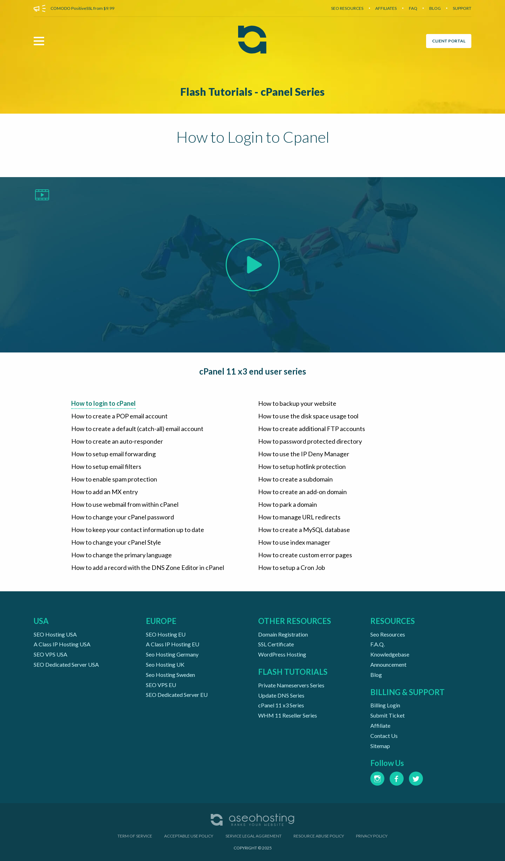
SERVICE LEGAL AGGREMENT (253, 836)
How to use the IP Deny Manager (303, 454)
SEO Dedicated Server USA (66, 664)
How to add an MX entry (104, 492)
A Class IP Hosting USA (62, 644)
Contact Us (384, 735)
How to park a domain (287, 504)
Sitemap (380, 745)
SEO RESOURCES (347, 8)
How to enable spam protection (114, 479)
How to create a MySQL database (304, 529)
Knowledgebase (389, 654)
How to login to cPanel (103, 403)
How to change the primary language (121, 555)
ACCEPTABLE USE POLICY (188, 836)
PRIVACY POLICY (372, 836)
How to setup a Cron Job (291, 567)
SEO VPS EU (161, 684)
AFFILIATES (386, 8)
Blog (376, 674)
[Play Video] (252, 264)
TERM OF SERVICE (134, 836)
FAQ (413, 8)
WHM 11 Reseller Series (287, 715)
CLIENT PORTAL (448, 40)
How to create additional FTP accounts (311, 428)
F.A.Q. (377, 644)
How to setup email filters (106, 466)
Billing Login (385, 705)
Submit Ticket (387, 715)
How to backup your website (297, 403)
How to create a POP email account (119, 416)
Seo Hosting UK (165, 664)
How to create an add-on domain (302, 492)
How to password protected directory (310, 441)
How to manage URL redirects (299, 517)
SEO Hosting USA (55, 634)
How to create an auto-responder (117, 441)
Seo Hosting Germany (172, 654)
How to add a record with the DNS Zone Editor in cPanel (147, 567)
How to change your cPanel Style (116, 542)
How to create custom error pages (305, 555)
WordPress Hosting (282, 654)
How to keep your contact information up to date (137, 529)
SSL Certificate (276, 644)
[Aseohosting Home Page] (252, 41)
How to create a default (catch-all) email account (137, 428)
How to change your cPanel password (122, 517)
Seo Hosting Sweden (170, 674)
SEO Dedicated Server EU (177, 694)
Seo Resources (387, 634)
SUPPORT (462, 8)
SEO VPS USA (50, 654)
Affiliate (380, 725)
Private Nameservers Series (291, 685)
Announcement (388, 664)
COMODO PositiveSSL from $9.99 (82, 8)
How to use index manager (294, 542)
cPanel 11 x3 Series (281, 705)
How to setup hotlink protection (302, 466)
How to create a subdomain (295, 479)
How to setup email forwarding (113, 454)
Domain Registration (283, 634)
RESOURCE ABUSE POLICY (319, 836)
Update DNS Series (281, 695)
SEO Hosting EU (166, 634)
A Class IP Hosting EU (172, 644)
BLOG (435, 8)
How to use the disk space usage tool (308, 416)
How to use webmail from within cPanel (125, 504)
